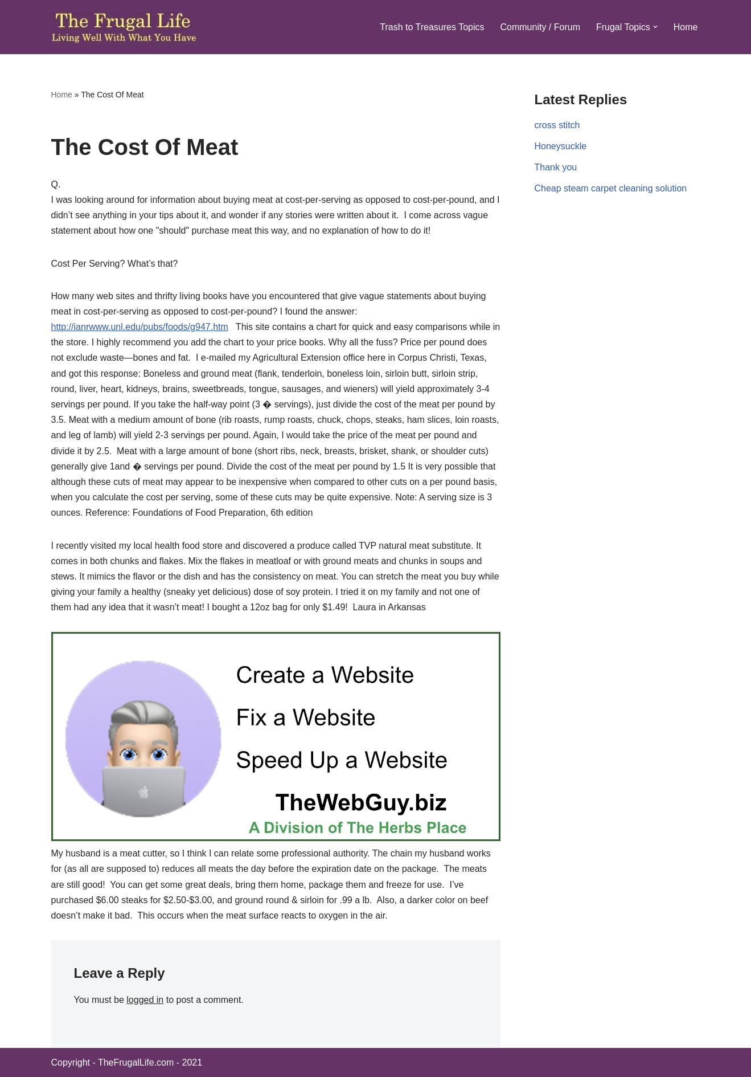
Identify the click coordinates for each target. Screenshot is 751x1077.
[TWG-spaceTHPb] (275, 838)
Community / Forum (540, 27)
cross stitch (557, 125)
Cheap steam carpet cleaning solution (611, 188)
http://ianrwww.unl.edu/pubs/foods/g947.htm (139, 327)
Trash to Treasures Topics (432, 27)
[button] (655, 27)
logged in (144, 1000)
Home (686, 27)
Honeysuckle (561, 146)
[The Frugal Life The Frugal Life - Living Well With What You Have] (124, 27)
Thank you (556, 167)
